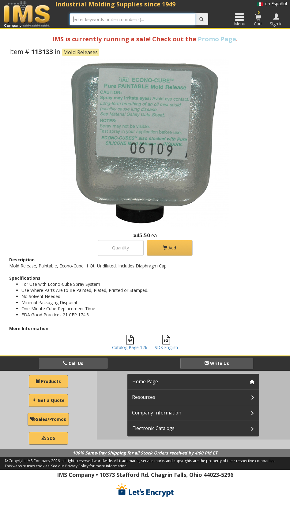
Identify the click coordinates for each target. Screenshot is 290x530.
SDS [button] (48, 438)
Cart (258, 18)
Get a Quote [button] (48, 400)
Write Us (217, 363)
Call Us (73, 363)
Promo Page (217, 39)
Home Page (145, 381)
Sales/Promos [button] (48, 419)
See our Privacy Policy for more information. (89, 466)
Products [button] (48, 381)
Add (169, 248)
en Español (272, 3)
